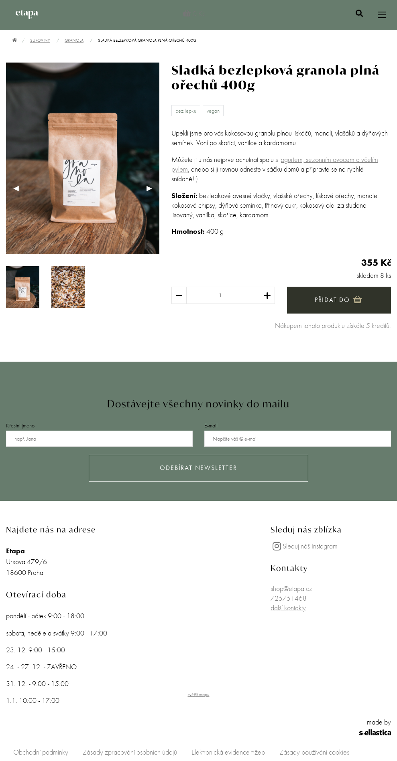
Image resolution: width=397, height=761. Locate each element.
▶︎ (153, 187)
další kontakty (288, 607)
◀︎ (19, 187)
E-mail (211, 425)
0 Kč (194, 13)
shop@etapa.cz (291, 588)
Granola (74, 40)
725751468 (289, 598)
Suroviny (40, 40)
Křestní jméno (20, 425)
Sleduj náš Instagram (304, 546)
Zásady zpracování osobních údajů (130, 752)
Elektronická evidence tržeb (228, 752)
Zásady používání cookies (314, 752)
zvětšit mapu (198, 694)
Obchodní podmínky (40, 752)
